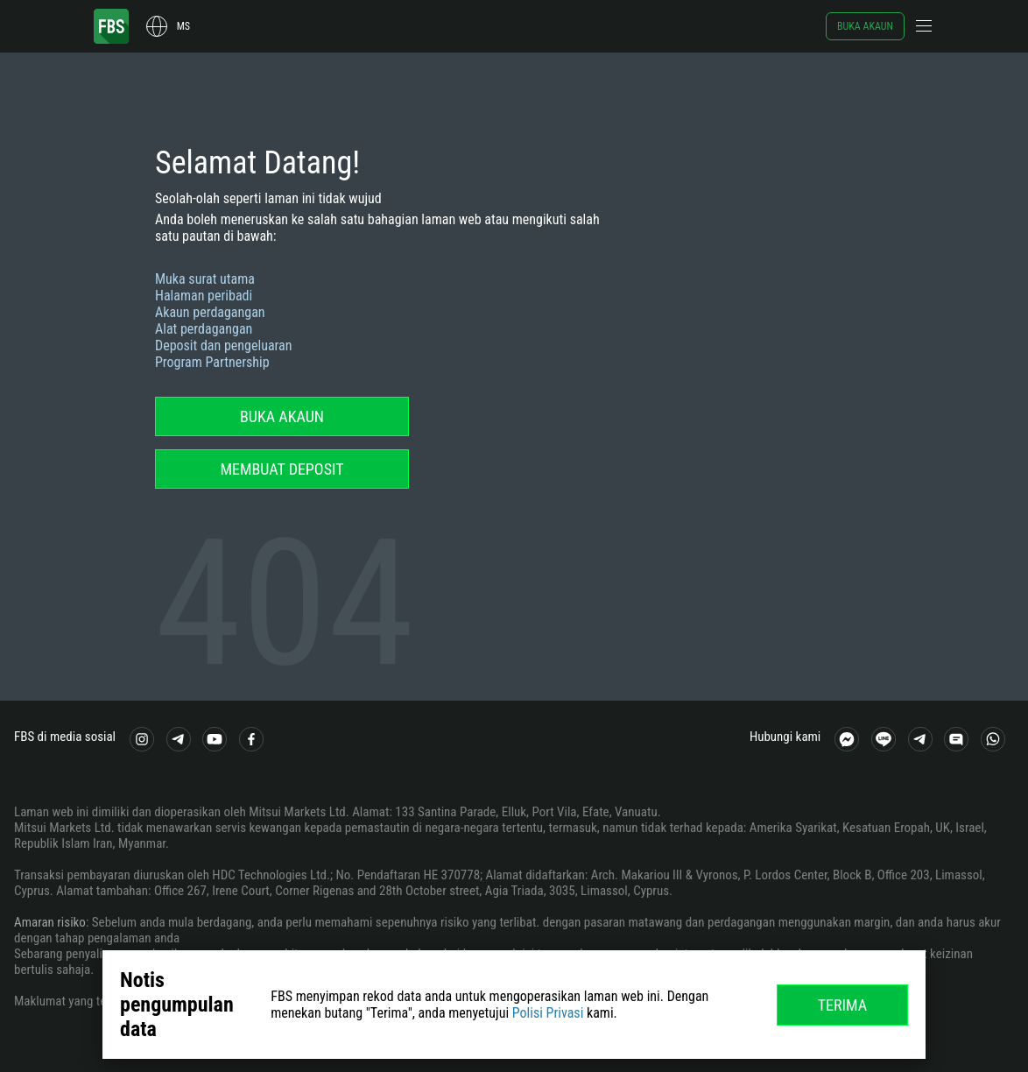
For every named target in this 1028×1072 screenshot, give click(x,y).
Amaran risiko (50, 922)
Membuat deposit (281, 469)
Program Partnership (212, 362)
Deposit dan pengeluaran (223, 345)
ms (183, 26)
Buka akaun (865, 26)
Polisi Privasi (548, 1013)
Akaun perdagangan (210, 312)
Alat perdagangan (203, 329)
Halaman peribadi (203, 295)
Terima (843, 1005)
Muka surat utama (205, 279)
